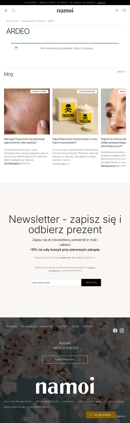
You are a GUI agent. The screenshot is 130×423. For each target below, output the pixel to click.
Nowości (11, 326)
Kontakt (88, 326)
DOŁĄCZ (101, 3)
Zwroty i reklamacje (91, 401)
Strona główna (12, 21)
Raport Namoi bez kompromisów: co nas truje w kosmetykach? (74, 140)
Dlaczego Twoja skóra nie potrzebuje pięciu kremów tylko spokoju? (24, 140)
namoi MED (47, 326)
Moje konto (116, 401)
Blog (76, 326)
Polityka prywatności (18, 401)
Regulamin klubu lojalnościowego (27, 407)
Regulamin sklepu (47, 401)
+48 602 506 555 (65, 348)
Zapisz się (91, 282)
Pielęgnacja (29, 326)
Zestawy (63, 326)
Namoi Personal (65, 359)
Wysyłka (68, 401)
